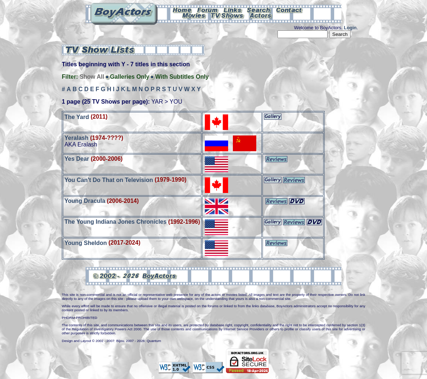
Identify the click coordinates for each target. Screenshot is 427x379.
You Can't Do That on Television (108, 180)
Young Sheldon (85, 242)
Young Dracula (84, 201)
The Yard (76, 117)
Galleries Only (130, 77)
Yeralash (76, 138)
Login (350, 27)
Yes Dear (76, 159)
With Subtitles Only (182, 77)
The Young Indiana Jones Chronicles (115, 222)
